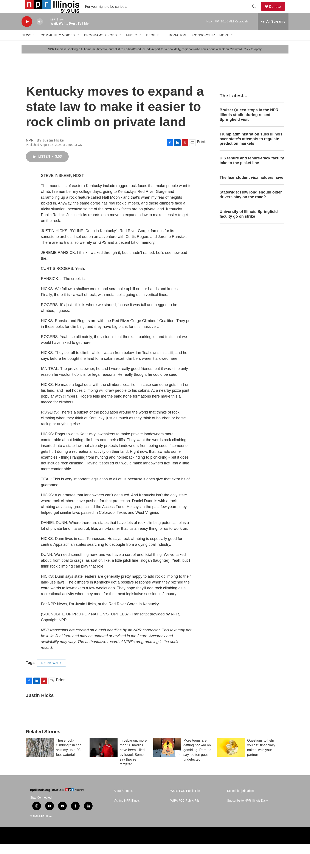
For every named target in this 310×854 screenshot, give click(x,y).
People (153, 45)
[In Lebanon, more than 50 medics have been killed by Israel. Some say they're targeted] (104, 757)
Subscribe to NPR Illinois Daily (247, 810)
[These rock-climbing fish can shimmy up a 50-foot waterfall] (40, 757)
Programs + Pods (100, 45)
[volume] (39, 31)
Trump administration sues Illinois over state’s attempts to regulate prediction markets (251, 149)
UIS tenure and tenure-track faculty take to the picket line (252, 170)
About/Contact (123, 800)
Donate (277, 11)
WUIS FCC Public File (185, 800)
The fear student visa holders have (251, 187)
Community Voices (58, 45)
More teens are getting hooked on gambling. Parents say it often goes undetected (197, 759)
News (26, 45)
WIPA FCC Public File (184, 810)
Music (131, 45)
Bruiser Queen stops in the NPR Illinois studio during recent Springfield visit (249, 124)
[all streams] (273, 31)
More (224, 45)
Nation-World (51, 672)
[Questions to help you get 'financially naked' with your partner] (231, 757)
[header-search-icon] (256, 11)
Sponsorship (203, 45)
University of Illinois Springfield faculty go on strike (249, 223)
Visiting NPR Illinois (127, 810)
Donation (177, 45)
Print (201, 151)
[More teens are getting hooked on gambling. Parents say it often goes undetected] (167, 757)
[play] (26, 31)
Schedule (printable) (240, 800)
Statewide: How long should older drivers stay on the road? (251, 204)
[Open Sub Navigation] (34, 45)
